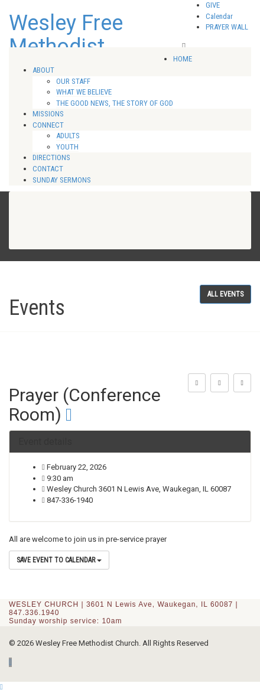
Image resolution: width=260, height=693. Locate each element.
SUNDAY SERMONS (61, 179)
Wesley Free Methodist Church (66, 46)
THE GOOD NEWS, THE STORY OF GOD (114, 103)
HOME (182, 58)
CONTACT (47, 168)
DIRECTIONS (51, 157)
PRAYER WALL (227, 26)
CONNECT (48, 125)
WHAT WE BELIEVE (84, 91)
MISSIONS (48, 113)
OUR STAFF (73, 81)
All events (225, 294)
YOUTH (67, 146)
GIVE (213, 5)
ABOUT (43, 70)
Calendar (219, 16)
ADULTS (68, 135)
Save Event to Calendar (59, 560)
